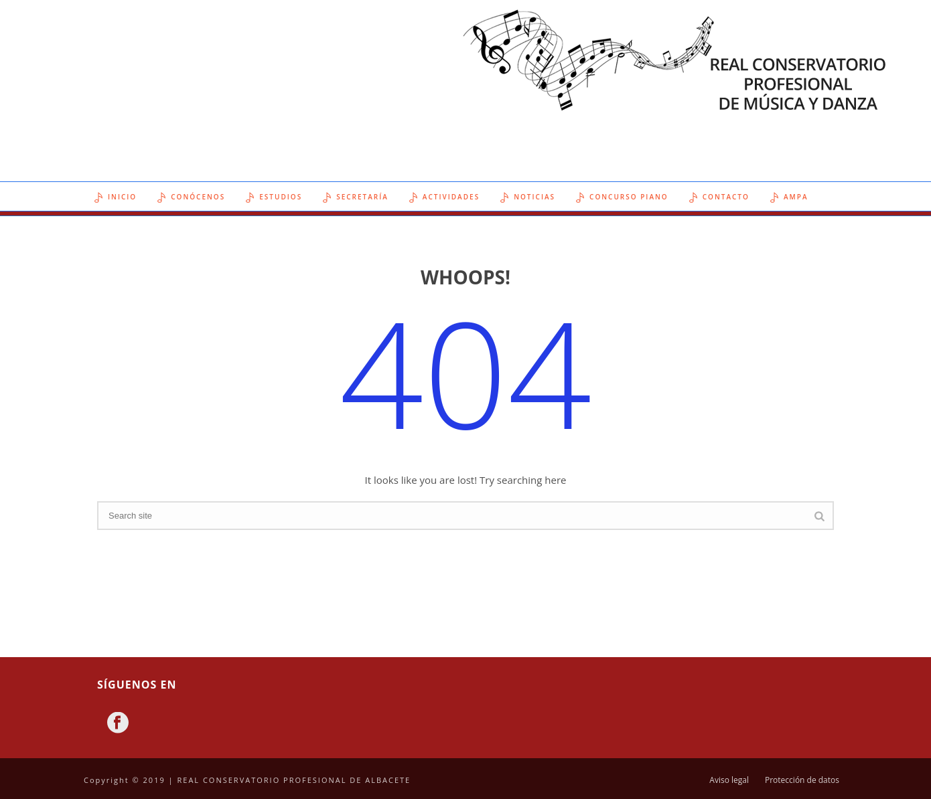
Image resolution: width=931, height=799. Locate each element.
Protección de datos (802, 780)
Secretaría (355, 197)
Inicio (115, 197)
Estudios (274, 197)
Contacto (719, 197)
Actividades (444, 197)
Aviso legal (729, 780)
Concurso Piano (622, 197)
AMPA (789, 197)
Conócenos (191, 197)
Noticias (527, 197)
